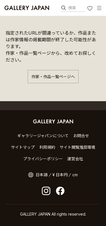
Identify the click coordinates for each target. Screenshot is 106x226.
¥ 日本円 (60, 174)
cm (75, 174)
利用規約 (47, 147)
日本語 (41, 174)
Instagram (46, 191)
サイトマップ (23, 147)
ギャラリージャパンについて (43, 135)
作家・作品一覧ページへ (53, 76)
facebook (60, 191)
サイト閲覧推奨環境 (77, 147)
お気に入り (90, 9)
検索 (72, 7)
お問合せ (81, 135)
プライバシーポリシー (43, 158)
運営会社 (75, 158)
